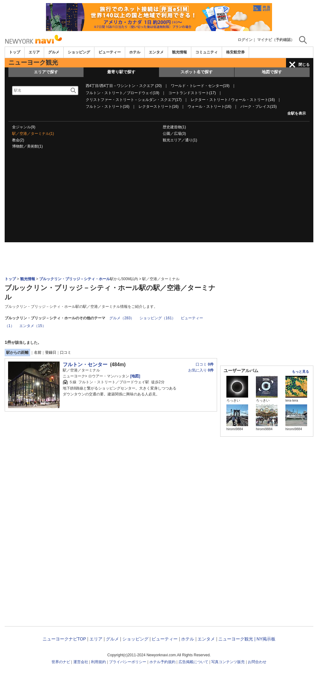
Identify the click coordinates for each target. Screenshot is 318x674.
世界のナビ (61, 662)
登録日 (50, 352)
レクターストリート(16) (159, 106)
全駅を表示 (296, 113)
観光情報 (179, 52)
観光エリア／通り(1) (180, 140)
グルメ (53, 52)
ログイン (245, 40)
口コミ (65, 352)
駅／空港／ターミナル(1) (33, 133)
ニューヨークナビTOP (64, 638)
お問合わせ (257, 662)
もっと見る (300, 371)
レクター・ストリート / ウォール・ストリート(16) (233, 100)
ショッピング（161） (157, 318)
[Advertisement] (159, 198)
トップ (14, 52)
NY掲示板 (266, 638)
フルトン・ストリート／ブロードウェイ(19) (122, 93)
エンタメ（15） (32, 326)
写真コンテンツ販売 (228, 662)
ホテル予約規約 (162, 662)
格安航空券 (235, 52)
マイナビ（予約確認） (275, 40)
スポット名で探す (196, 72)
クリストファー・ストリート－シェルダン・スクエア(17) (134, 100)
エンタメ (156, 52)
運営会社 (80, 662)
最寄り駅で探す (121, 72)
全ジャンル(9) (23, 127)
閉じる (304, 64)
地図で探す (272, 72)
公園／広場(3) (174, 133)
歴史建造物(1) (174, 127)
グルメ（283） (121, 318)
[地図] (134, 376)
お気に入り (201, 370)
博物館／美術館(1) (27, 146)
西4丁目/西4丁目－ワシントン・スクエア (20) (124, 86)
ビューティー (109, 52)
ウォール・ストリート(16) (209, 106)
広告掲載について (193, 662)
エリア (34, 52)
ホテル (134, 52)
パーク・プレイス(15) (258, 106)
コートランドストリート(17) (192, 93)
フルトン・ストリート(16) (107, 106)
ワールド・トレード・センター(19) (200, 86)
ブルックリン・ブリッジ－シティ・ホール (74, 279)
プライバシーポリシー (127, 662)
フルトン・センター (85, 364)
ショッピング (79, 52)
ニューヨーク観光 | (237, 638)
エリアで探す (46, 72)
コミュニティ (206, 52)
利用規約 (98, 662)
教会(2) (18, 140)
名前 (37, 352)
